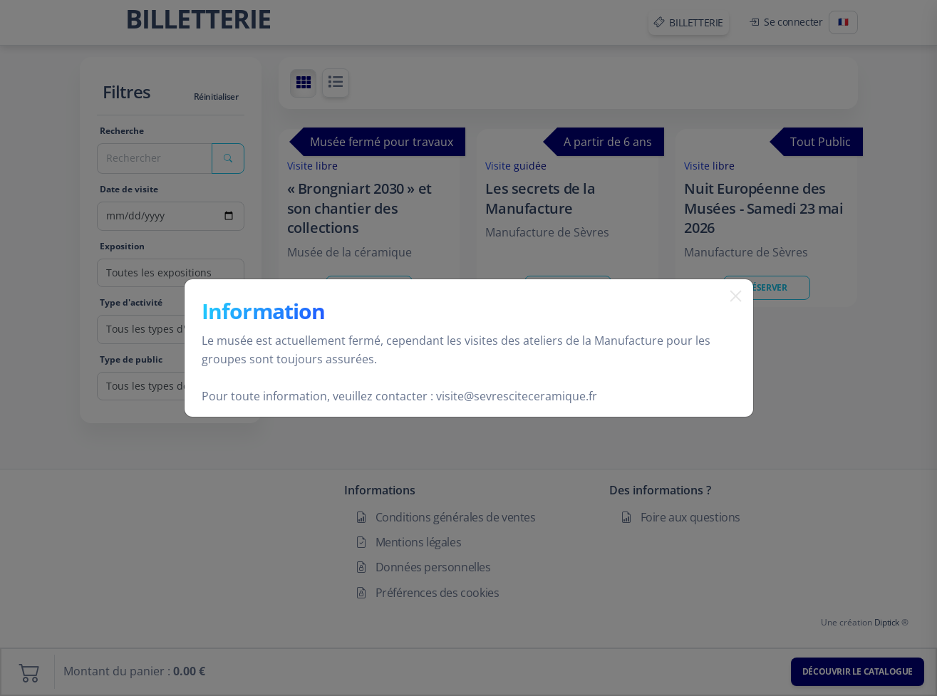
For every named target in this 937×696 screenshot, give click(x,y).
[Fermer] (730, 314)
